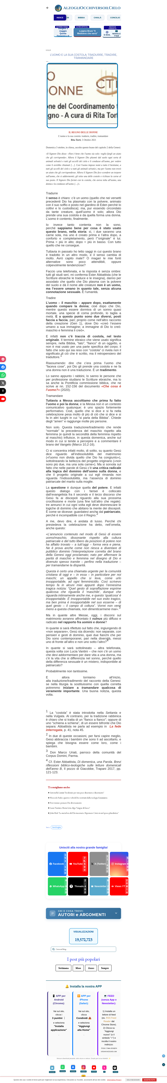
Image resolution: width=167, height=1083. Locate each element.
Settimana (63, 968)
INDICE (60, 18)
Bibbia (89, 17)
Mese (78, 968)
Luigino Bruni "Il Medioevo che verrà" (87, 32)
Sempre (105, 968)
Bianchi (71, 17)
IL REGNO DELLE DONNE (83, 132)
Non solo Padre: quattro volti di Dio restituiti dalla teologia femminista (78, 798)
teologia (56, 827)
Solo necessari (133, 1080)
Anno (91, 968)
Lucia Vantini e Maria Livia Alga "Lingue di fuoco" (70, 808)
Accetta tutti (149, 1080)
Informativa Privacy (114, 1080)
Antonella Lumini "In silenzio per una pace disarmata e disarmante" (77, 792)
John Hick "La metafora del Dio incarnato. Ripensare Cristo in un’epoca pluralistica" (84, 813)
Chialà (106, 17)
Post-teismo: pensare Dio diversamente (66, 803)
